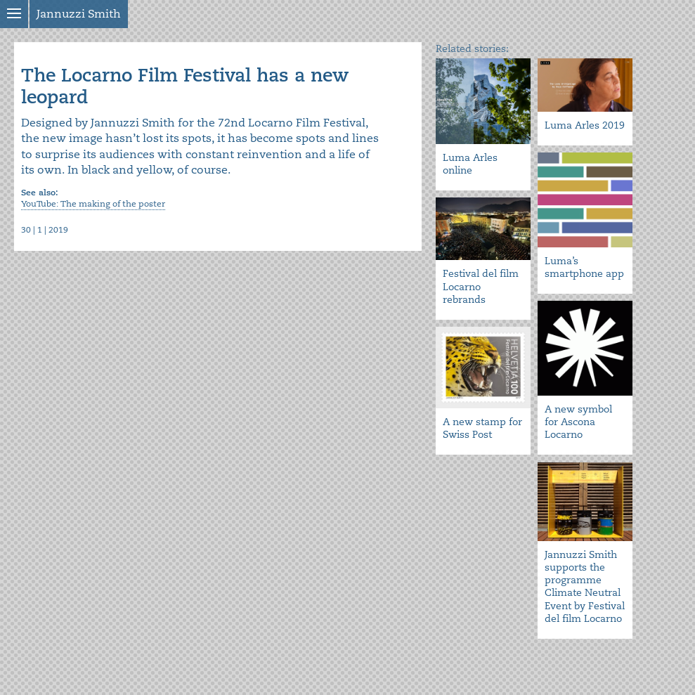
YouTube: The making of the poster (93, 204)
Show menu (14, 14)
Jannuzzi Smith (79, 14)
